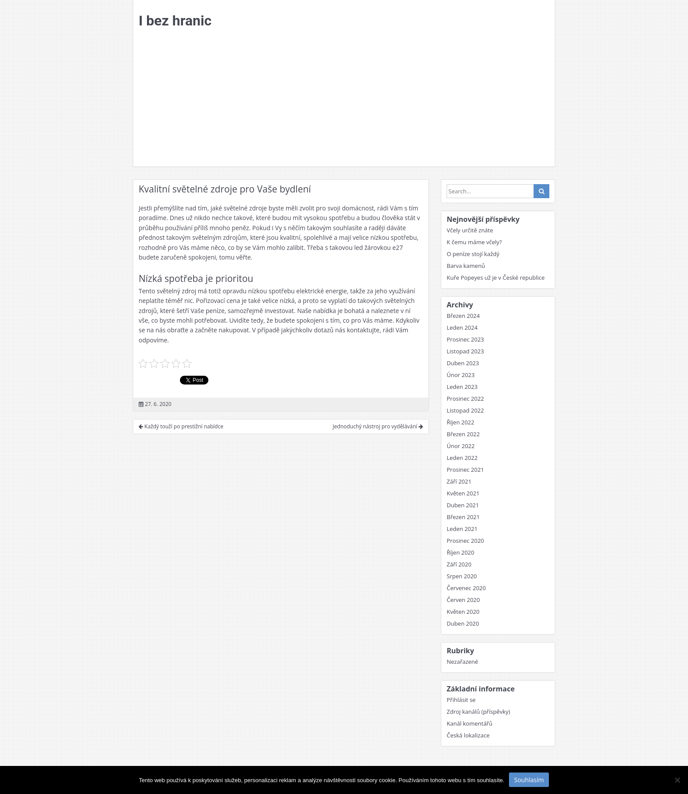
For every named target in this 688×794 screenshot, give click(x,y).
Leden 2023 (462, 387)
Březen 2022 (463, 434)
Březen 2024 (463, 316)
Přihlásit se (461, 700)
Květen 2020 (463, 612)
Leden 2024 (462, 327)
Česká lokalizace (468, 735)
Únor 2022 (461, 446)
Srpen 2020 (462, 576)
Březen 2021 (463, 517)
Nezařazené (462, 662)
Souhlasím (529, 780)
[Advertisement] (344, 100)
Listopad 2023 (465, 351)
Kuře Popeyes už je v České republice (496, 277)
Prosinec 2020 (465, 541)
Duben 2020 (463, 623)
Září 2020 (459, 564)
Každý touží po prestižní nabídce (181, 426)
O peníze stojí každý (473, 254)
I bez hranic (175, 20)
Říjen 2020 (460, 552)
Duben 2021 (463, 505)
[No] (677, 780)
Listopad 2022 (465, 410)
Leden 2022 (462, 458)
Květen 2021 (463, 493)
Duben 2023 (463, 363)
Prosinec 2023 (465, 339)
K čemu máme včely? (474, 242)
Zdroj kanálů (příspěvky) (478, 712)
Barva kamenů (466, 266)
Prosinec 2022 (465, 398)
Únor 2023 (461, 375)
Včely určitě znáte (470, 230)
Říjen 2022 (460, 422)
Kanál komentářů (469, 723)
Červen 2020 (463, 600)
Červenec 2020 (466, 588)
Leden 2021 (462, 529)
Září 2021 (459, 481)
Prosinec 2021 (465, 470)
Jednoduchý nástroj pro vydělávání (378, 426)
